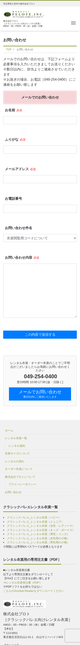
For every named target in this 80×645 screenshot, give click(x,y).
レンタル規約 (17, 445)
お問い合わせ (13, 492)
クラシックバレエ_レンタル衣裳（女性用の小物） (38, 538)
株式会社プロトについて (20, 476)
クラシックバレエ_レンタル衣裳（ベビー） (34, 517)
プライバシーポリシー (22, 484)
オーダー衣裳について (19, 469)
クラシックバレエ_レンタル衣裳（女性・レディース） (41, 525)
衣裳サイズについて (17, 453)
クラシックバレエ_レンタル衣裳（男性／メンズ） (38, 534)
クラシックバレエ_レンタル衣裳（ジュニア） (35, 521)
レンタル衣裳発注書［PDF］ (24, 582)
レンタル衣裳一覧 (16, 438)
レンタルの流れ (14, 461)
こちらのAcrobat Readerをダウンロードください (33, 590)
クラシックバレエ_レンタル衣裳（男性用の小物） (38, 542)
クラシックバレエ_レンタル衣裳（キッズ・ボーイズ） (41, 530)
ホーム (9, 430)
